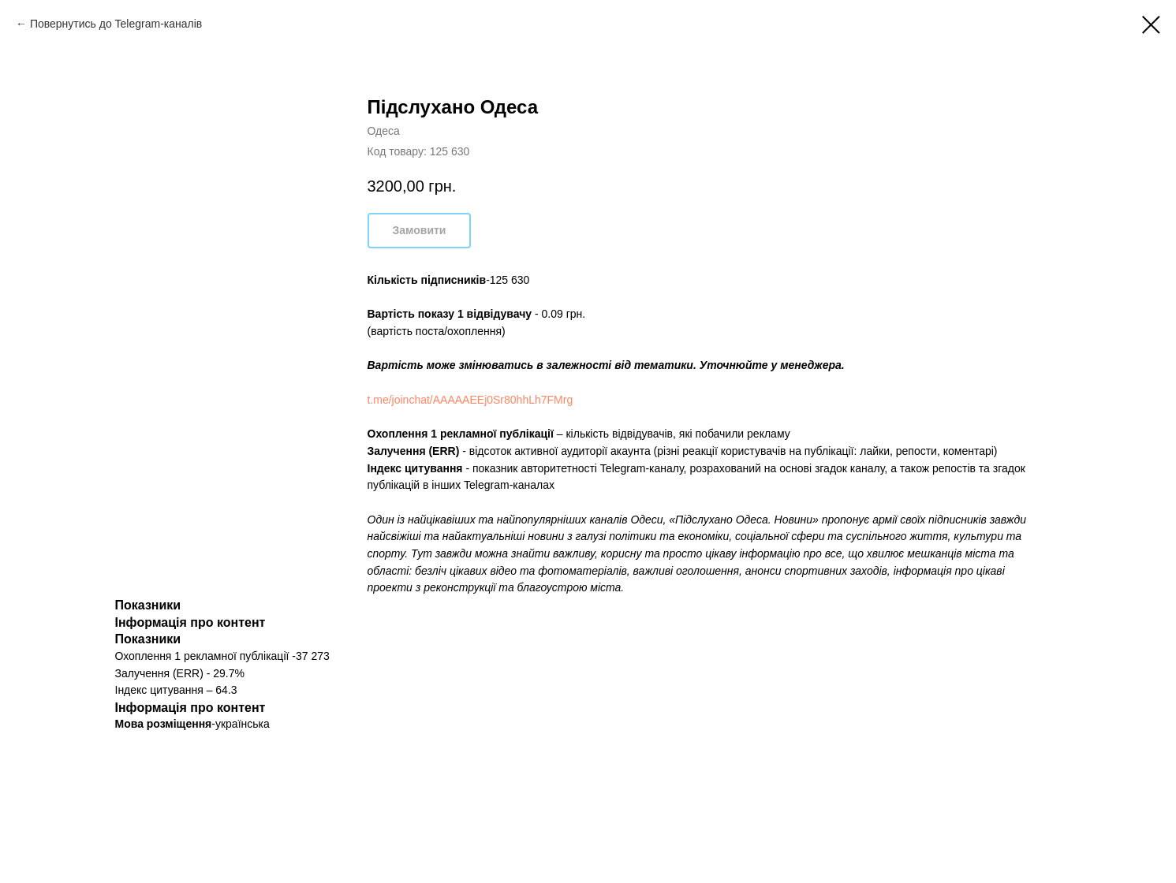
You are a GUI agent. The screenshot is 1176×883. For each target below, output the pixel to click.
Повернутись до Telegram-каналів (116, 23)
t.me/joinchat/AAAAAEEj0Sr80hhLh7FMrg (470, 399)
